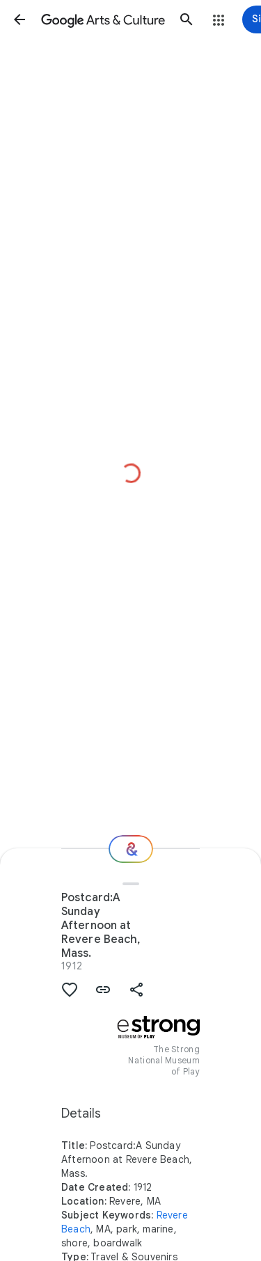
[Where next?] (131, 849)
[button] (19, 19)
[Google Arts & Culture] (103, 19)
